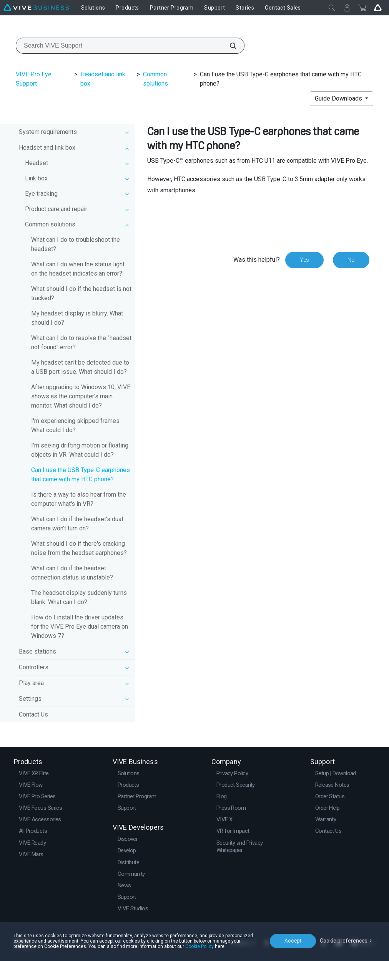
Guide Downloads (339, 98)
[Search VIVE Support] (228, 45)
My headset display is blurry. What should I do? (77, 318)
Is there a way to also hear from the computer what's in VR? (78, 499)
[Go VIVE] (378, 7)
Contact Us (33, 714)
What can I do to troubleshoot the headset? (75, 244)
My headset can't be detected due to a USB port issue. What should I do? (80, 367)
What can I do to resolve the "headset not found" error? (81, 342)
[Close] (331, 7)
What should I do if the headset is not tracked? (81, 293)
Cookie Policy (199, 946)
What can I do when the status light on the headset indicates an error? (78, 269)
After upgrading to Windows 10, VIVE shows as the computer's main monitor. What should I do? (80, 396)
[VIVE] (36, 8)
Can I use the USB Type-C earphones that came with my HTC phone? (80, 474)
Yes (304, 260)
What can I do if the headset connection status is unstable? (72, 573)
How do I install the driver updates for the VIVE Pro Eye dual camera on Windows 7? (79, 626)
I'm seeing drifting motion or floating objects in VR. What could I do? (79, 450)
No (351, 260)
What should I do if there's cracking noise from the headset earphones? (79, 548)
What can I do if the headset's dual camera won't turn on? (77, 523)
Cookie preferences (343, 941)
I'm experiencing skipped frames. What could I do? (76, 425)
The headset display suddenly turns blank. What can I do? (79, 597)
